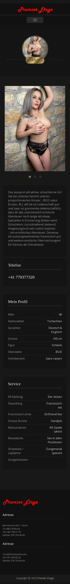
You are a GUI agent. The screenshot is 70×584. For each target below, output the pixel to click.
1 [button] (29, 177)
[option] (35, 129)
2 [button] (35, 177)
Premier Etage (45, 578)
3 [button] (40, 177)
